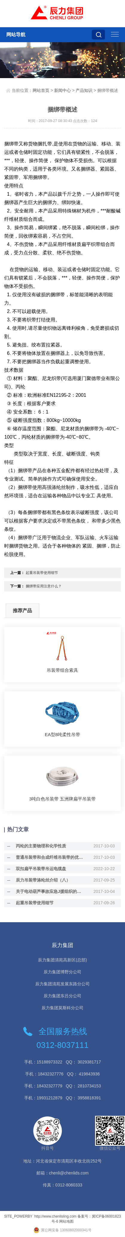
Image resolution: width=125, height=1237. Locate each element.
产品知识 (84, 90)
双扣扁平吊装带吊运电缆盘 (41, 868)
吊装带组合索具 (62, 670)
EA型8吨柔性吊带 (62, 734)
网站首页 (41, 90)
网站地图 (66, 1221)
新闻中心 (62, 90)
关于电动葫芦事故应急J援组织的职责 (49, 891)
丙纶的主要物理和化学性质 (41, 846)
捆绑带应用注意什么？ (44, 586)
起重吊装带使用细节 (42, 573)
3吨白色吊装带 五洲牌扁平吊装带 (62, 798)
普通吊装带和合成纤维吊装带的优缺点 (49, 857)
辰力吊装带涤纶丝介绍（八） (43, 880)
